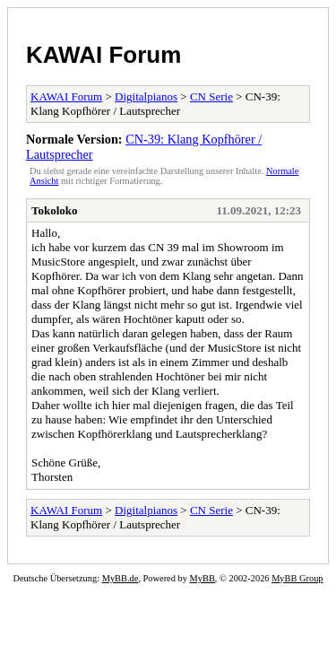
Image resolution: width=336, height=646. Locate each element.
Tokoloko (54, 210)
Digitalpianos (146, 96)
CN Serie (211, 96)
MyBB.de (120, 578)
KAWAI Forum (103, 54)
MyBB (202, 578)
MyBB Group (297, 578)
